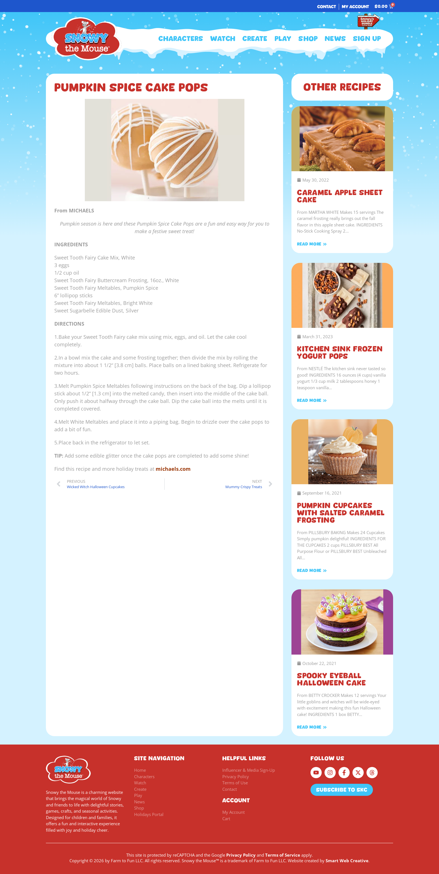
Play (283, 38)
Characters (180, 38)
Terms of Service (282, 855)
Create (254, 38)
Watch (222, 38)
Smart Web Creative (347, 860)
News (335, 38)
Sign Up (367, 38)
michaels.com (173, 468)
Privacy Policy (241, 855)
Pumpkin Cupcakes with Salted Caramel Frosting (341, 512)
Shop (308, 38)
